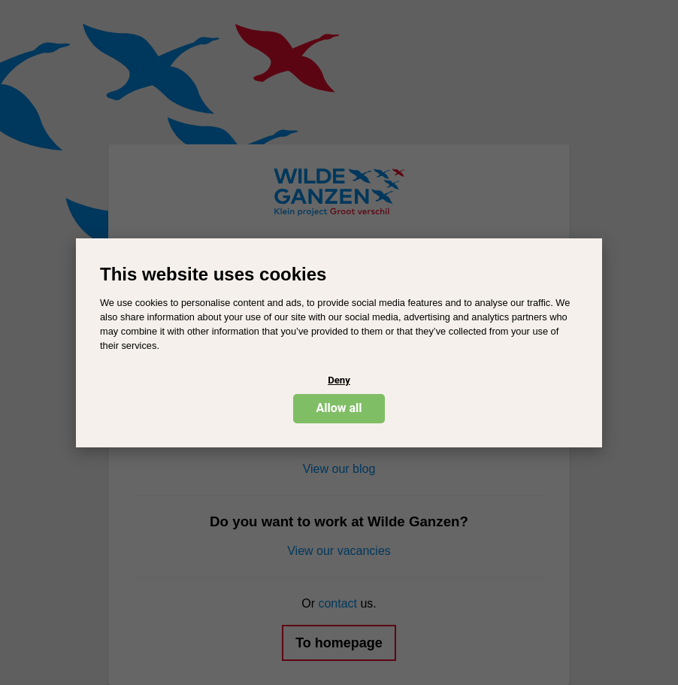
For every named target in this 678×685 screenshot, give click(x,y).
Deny (339, 380)
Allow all (339, 408)
